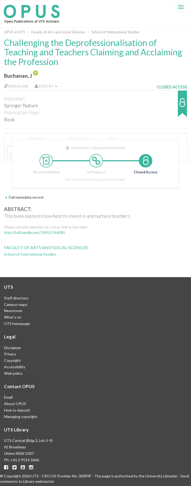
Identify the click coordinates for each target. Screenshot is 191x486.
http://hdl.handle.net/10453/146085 (34, 232)
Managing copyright (20, 416)
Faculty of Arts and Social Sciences (58, 32)
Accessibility (14, 366)
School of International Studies (115, 32)
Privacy (10, 354)
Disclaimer (12, 347)
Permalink (16, 86)
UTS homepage (17, 323)
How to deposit (17, 410)
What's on (12, 317)
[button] (172, 106)
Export (46, 86)
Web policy (13, 373)
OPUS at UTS (14, 32)
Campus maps (15, 304)
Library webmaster (38, 481)
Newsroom (13, 310)
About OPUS (15, 403)
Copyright (12, 360)
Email (8, 397)
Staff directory (16, 298)
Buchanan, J (18, 76)
